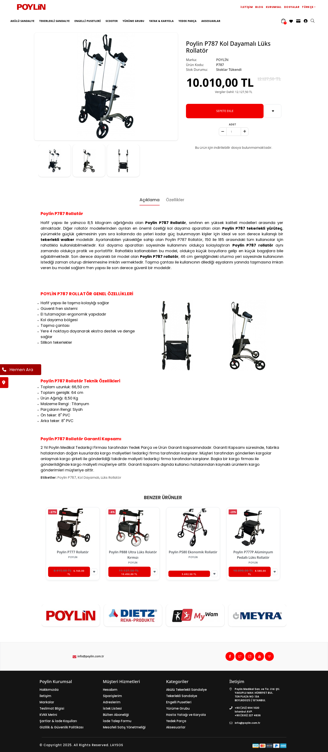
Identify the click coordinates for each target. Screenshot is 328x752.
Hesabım (110, 689)
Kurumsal (274, 7)
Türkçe (308, 7)
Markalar (47, 702)
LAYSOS (116, 745)
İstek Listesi (112, 708)
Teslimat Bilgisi (52, 708)
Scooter (112, 21)
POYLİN (222, 59)
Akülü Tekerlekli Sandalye (186, 689)
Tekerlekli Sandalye (54, 21)
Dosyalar (292, 7)
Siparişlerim (112, 696)
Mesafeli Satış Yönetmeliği (124, 727)
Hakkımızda (49, 689)
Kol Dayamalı (88, 477)
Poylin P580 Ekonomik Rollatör (193, 552)
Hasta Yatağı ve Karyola (186, 715)
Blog (259, 7)
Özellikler (175, 200)
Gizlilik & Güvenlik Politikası (61, 727)
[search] (315, 21)
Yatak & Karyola (161, 21)
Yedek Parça (187, 21)
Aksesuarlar (210, 21)
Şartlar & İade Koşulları (58, 721)
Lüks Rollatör (111, 477)
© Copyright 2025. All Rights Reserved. (74, 745)
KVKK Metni (48, 715)
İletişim (247, 7)
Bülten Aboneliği (116, 715)
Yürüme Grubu (133, 21)
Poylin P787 (66, 477)
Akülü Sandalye (22, 21)
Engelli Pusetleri (87, 21)
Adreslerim (111, 702)
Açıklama (150, 200)
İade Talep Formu (117, 721)
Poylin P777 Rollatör (73, 552)
